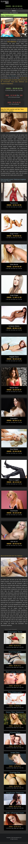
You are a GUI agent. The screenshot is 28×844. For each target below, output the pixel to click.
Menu (14, 10)
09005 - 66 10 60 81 (14, 6)
